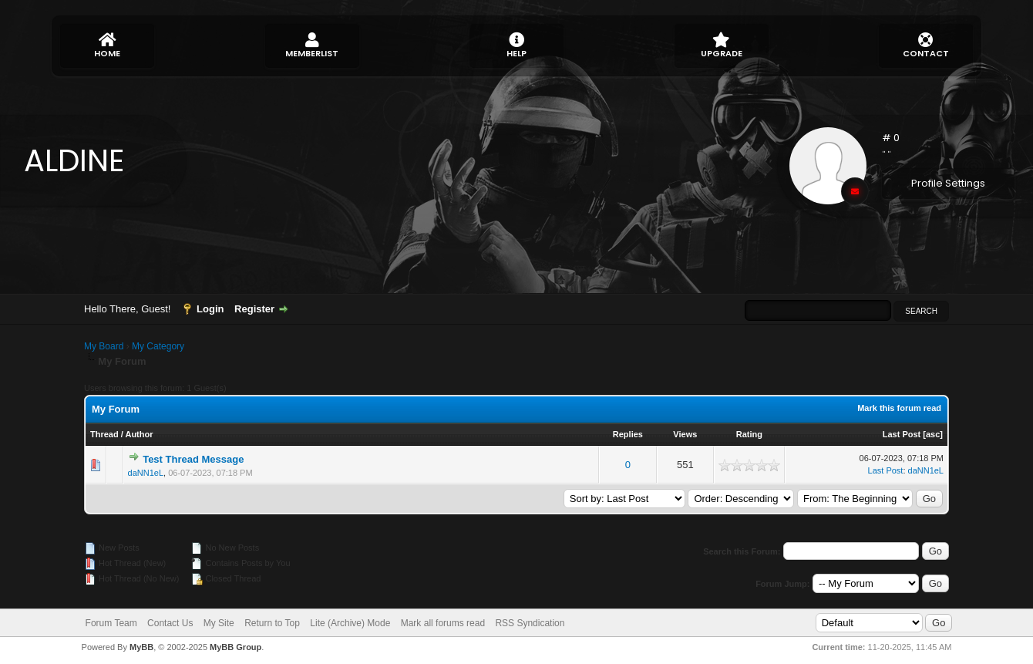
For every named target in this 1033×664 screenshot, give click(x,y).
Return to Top (272, 623)
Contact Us (170, 623)
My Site (219, 623)
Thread (104, 434)
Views (685, 434)
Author (139, 434)
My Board (103, 346)
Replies (628, 434)
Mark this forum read (899, 408)
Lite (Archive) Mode (350, 623)
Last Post (902, 434)
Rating (749, 434)
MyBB (141, 647)
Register (254, 309)
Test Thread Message (193, 459)
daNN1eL (145, 472)
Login (210, 309)
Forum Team (111, 623)
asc (933, 434)
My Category (158, 346)
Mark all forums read (443, 623)
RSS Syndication (529, 623)
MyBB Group (235, 647)
